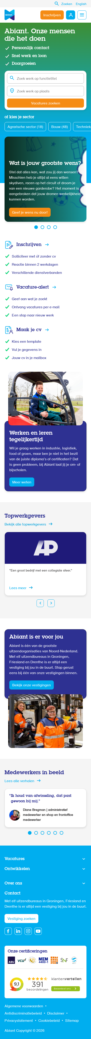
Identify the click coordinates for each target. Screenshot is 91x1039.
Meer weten (21, 482)
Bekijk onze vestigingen (31, 685)
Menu (81, 14)
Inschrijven (52, 15)
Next (51, 603)
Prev (40, 603)
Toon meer (45, 859)
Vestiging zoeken (21, 919)
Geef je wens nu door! (30, 213)
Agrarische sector (25, 127)
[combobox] (45, 78)
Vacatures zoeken (45, 103)
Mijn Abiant (70, 14)
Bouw (59, 127)
